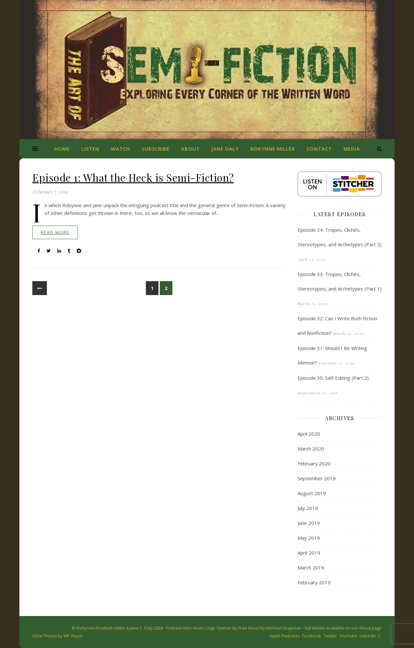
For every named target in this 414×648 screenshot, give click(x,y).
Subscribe (155, 148)
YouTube (348, 636)
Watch (120, 148)
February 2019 (314, 582)
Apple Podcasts (284, 636)
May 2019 (309, 538)
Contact (319, 148)
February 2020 (314, 463)
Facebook (311, 636)
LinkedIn (368, 636)
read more (55, 232)
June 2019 (309, 523)
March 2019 (311, 567)
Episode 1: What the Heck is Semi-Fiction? (133, 177)
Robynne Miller (272, 148)
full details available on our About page (343, 628)
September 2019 (317, 478)
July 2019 (308, 508)
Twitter (330, 636)
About (190, 148)
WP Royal (73, 636)
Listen (90, 148)
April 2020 (309, 433)
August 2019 (312, 493)
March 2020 (311, 448)
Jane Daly (225, 148)
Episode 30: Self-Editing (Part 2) (333, 378)
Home (62, 148)
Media (351, 148)
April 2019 (309, 552)
